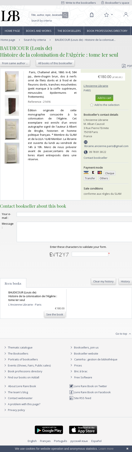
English (32, 445)
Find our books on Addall (21, 381)
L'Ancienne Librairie (96, 86)
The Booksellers (69, 31)
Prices (78, 369)
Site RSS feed (80, 402)
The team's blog (15, 396)
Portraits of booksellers (23, 363)
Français (45, 445)
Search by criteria (41, 20)
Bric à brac (80, 375)
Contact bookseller (95, 158)
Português (60, 445)
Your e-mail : (6, 216)
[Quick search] (48, 15)
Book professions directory (107, 31)
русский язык (79, 445)
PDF (127, 66)
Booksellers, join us (84, 351)
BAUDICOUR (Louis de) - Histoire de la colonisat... (85, 40)
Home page (12, 31)
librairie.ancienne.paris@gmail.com (106, 146)
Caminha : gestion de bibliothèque (95, 363)
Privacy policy (14, 414)
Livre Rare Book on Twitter (88, 390)
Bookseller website (83, 357)
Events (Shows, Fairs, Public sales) (27, 369)
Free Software (83, 381)
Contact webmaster (18, 402)
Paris (87, 90)
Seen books (13, 287)
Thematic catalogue (18, 351)
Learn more (106, 448)
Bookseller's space (115, 3)
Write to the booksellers (78, 3)
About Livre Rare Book (22, 390)
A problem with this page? (21, 408)
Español (96, 445)
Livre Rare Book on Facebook (90, 396)
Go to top (124, 337)
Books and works (39, 31)
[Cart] (91, 15)
